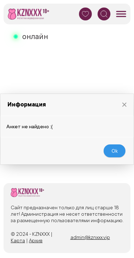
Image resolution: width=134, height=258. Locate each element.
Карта (18, 240)
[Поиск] (104, 14)
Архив (36, 240)
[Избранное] (85, 14)
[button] (124, 103)
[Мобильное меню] (121, 14)
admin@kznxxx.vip (90, 237)
